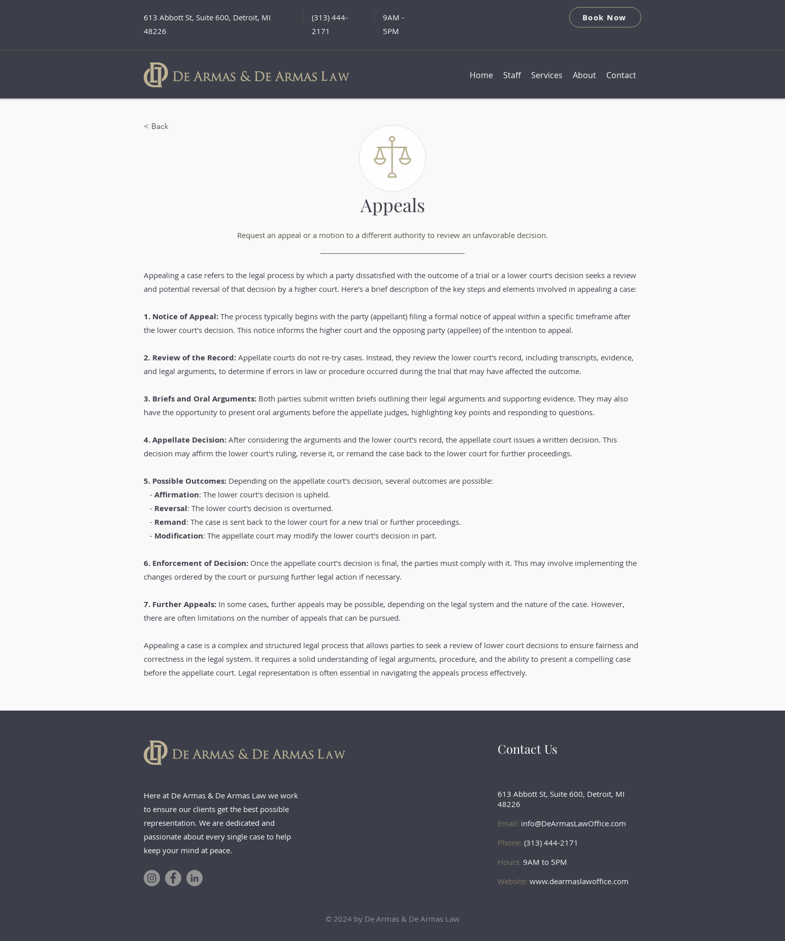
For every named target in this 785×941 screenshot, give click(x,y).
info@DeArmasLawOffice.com (573, 823)
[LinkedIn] (194, 878)
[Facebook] (173, 878)
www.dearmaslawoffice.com (579, 881)
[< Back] (177, 126)
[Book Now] (605, 17)
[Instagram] (152, 878)
